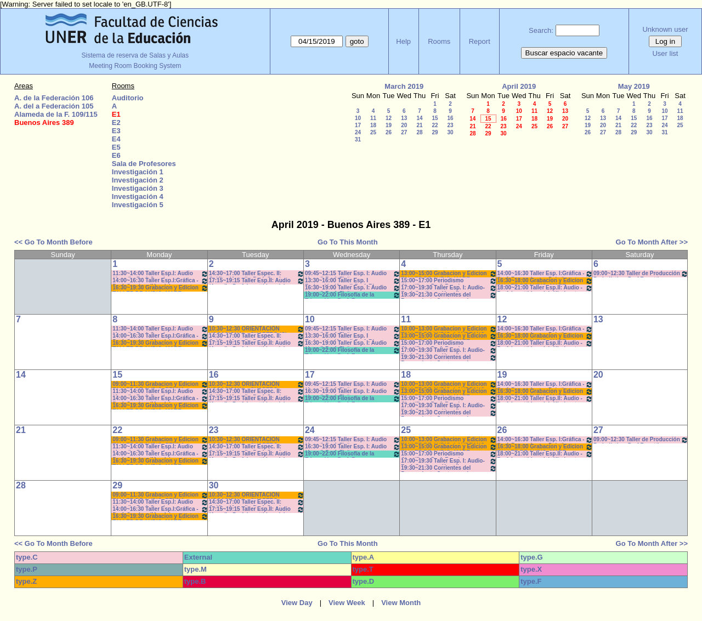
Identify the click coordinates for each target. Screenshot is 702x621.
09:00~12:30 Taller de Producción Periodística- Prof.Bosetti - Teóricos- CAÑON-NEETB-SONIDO (640, 273)
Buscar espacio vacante (564, 53)
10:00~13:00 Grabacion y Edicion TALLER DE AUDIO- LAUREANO (448, 329)
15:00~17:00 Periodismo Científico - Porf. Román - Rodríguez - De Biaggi (448, 280)
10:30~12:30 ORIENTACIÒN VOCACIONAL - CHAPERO (256, 384)
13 (404, 118)
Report (479, 41)
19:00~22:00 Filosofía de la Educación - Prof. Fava (352, 295)
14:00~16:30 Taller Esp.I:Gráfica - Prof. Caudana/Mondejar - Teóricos (160, 280)
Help (403, 41)
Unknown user (665, 29)
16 (450, 118)
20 (404, 125)
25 (373, 132)
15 (435, 118)
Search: (541, 30)
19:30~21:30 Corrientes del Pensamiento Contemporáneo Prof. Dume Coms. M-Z (448, 295)
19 (389, 125)
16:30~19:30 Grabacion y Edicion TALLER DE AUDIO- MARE (160, 288)
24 (358, 132)
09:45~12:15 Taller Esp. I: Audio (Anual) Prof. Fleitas (352, 273)
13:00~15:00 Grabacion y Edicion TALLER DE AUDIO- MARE (448, 273)
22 (435, 125)
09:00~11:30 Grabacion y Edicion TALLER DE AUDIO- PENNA (160, 384)
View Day (297, 603)
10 (358, 118)
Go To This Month (348, 242)
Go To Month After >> (652, 242)
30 (450, 132)
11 (373, 118)
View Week (347, 603)
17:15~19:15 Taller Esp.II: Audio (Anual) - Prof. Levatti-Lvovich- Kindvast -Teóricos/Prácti (256, 280)
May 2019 (634, 86)
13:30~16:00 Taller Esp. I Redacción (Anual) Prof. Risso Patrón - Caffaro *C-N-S (352, 336)
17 (358, 125)
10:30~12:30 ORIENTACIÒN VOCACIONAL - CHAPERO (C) (256, 329)
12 (389, 118)
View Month (401, 603)
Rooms (439, 41)
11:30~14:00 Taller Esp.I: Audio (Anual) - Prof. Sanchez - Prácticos (160, 273)
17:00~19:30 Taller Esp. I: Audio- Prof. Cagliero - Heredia (448, 288)
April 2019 (519, 86)
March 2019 (403, 86)
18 (373, 125)
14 (419, 118)
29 (435, 132)
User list (665, 53)
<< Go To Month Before (53, 242)
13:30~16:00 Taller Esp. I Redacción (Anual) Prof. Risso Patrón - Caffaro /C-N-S (352, 280)
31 (358, 139)
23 (450, 125)
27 (404, 132)
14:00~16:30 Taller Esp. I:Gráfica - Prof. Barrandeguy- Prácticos (545, 273)
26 (389, 132)
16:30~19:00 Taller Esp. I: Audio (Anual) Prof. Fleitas (352, 288)
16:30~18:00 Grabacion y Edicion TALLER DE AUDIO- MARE (545, 280)
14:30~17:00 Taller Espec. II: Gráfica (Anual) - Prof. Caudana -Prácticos (256, 273)
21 (419, 125)
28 (419, 132)
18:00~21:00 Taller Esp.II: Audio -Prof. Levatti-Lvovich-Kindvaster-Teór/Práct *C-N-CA (545, 288)
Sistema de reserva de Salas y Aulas (135, 55)
